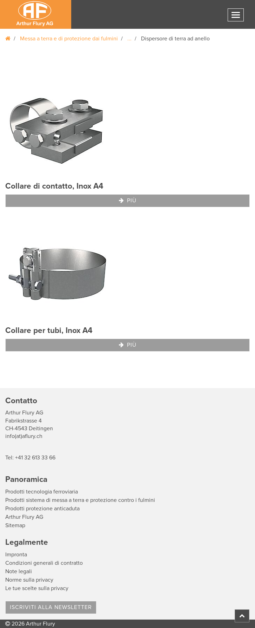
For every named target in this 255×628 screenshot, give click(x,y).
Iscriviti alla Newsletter (51, 607)
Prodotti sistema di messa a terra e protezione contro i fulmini (80, 500)
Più (127, 200)
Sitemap (15, 525)
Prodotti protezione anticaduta (42, 508)
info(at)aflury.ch (23, 436)
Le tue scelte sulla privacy (36, 588)
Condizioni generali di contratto (44, 563)
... (129, 38)
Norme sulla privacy (29, 579)
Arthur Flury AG (24, 517)
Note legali (18, 571)
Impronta (16, 554)
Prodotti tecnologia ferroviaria (41, 491)
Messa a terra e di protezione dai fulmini (69, 38)
